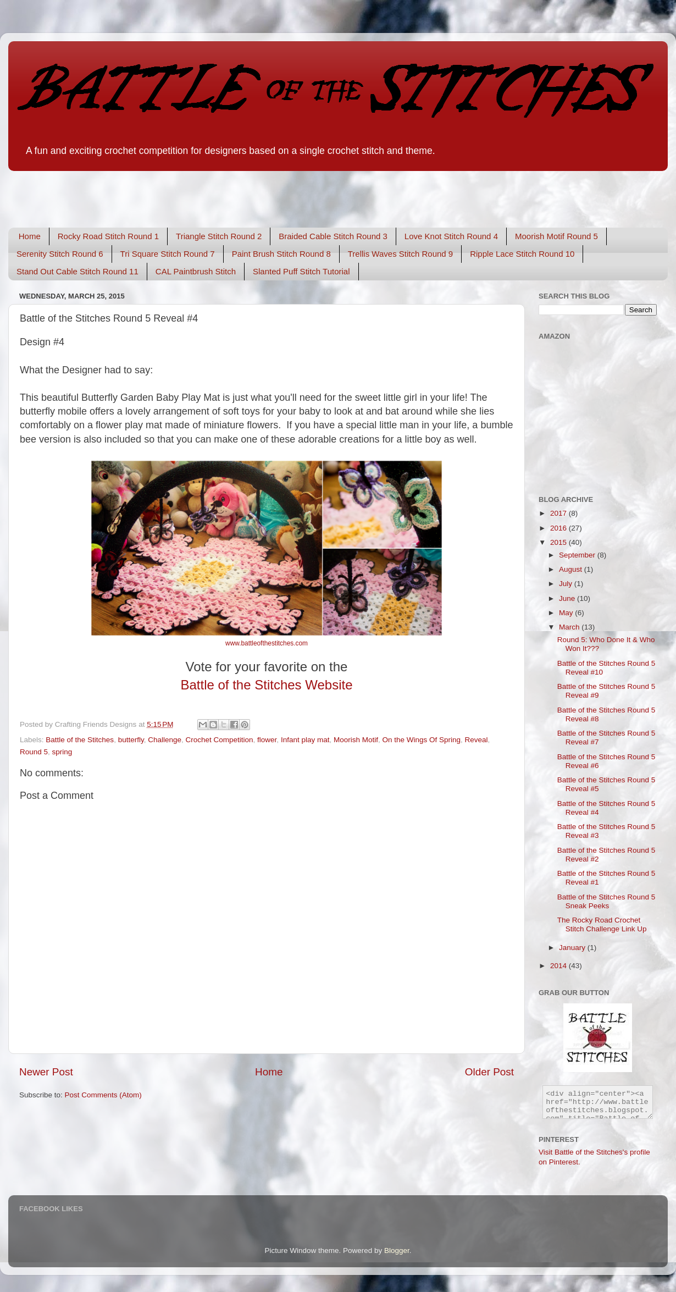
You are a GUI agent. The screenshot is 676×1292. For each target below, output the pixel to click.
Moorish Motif (356, 740)
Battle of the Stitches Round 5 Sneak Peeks (606, 901)
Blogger (396, 1250)
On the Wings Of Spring (422, 740)
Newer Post (46, 1072)
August (571, 569)
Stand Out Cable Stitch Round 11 (77, 271)
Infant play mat (305, 740)
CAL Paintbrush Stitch (196, 271)
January (573, 947)
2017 (559, 513)
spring (62, 752)
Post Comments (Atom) (103, 1095)
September (578, 555)
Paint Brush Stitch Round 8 (281, 253)
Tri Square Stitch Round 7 (167, 253)
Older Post (489, 1072)
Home (30, 236)
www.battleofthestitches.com (266, 643)
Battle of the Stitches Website (266, 684)
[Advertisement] (136, 191)
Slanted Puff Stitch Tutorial (301, 271)
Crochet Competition (219, 740)
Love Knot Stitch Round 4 (451, 236)
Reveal (476, 740)
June (568, 598)
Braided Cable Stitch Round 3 (333, 236)
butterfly (131, 740)
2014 (559, 966)
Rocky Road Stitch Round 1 (108, 236)
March (570, 627)
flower (266, 740)
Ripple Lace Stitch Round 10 (522, 253)
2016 (559, 528)
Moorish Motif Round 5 (556, 236)
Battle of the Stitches (80, 740)
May (567, 613)
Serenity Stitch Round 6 (59, 253)
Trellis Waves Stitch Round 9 (400, 253)
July (566, 583)
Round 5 (34, 752)
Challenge (164, 740)
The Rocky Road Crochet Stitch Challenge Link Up (602, 924)
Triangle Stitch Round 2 (219, 236)
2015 (559, 542)
